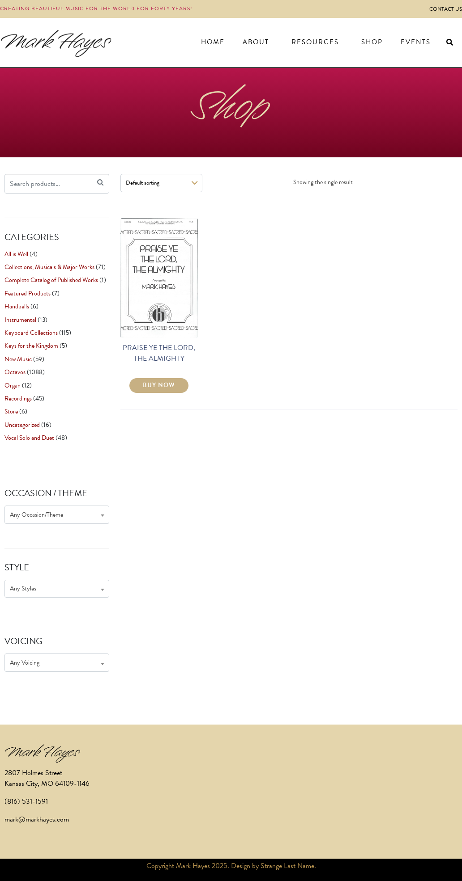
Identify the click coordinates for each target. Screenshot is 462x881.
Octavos (15, 372)
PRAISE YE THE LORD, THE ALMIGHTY (159, 353)
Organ (12, 385)
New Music (18, 359)
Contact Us (445, 9)
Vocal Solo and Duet (29, 438)
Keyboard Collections (31, 332)
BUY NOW (159, 385)
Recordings (18, 398)
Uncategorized (22, 425)
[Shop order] (161, 183)
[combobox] (56, 515)
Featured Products (27, 293)
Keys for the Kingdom (31, 345)
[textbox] (57, 514)
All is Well (16, 254)
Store (11, 411)
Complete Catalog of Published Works (51, 280)
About (256, 42)
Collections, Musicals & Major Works (49, 267)
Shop (372, 42)
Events (416, 42)
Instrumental (20, 320)
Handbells (16, 306)
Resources (315, 42)
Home (213, 42)
